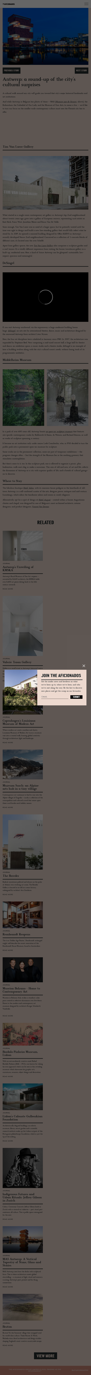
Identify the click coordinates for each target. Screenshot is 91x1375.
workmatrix (82, 1370)
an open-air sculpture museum (59, 431)
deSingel (11, 331)
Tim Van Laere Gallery (43, 245)
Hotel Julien (28, 488)
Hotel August (45, 500)
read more (8, 589)
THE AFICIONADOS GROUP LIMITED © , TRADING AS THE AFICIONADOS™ (35, 1370)
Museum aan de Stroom (66, 102)
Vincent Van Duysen (40, 506)
